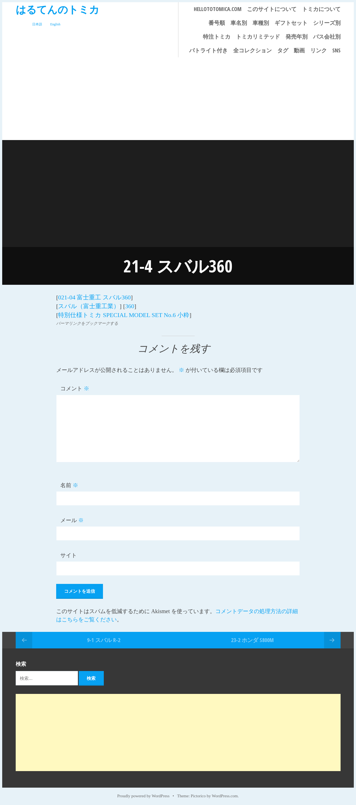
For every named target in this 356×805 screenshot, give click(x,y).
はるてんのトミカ (57, 9)
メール (72, 519)
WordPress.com (225, 794)
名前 (69, 484)
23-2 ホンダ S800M (252, 638)
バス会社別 (327, 36)
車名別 (238, 22)
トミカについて (321, 9)
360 (129, 305)
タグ (282, 50)
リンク (318, 50)
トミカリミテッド (258, 36)
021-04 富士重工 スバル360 (94, 297)
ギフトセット (291, 22)
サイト (68, 554)
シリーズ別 (327, 22)
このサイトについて (272, 9)
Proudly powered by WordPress (143, 794)
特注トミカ (216, 36)
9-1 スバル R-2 (103, 638)
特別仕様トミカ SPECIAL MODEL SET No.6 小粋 (123, 313)
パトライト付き (208, 50)
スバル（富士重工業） (88, 305)
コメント (74, 387)
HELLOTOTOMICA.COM (217, 9)
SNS (336, 50)
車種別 (260, 22)
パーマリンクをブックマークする (87, 322)
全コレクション (252, 50)
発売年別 (297, 36)
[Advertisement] (178, 98)
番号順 (216, 22)
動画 (299, 50)
